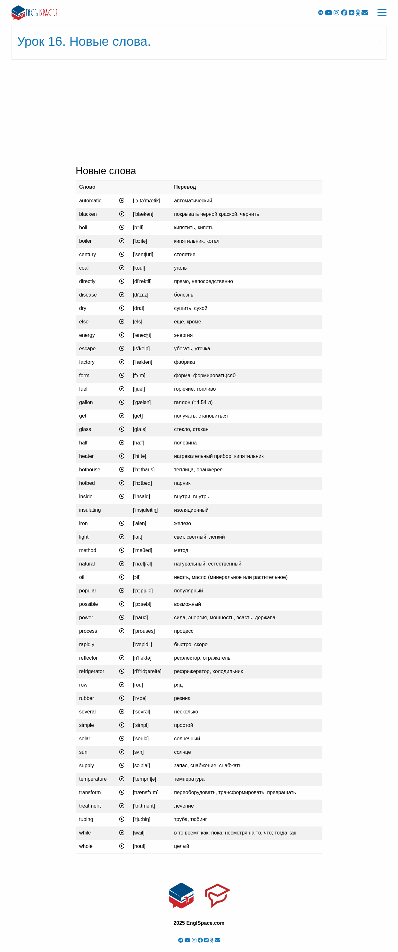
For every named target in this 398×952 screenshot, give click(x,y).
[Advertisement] (199, 114)
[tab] (199, 43)
